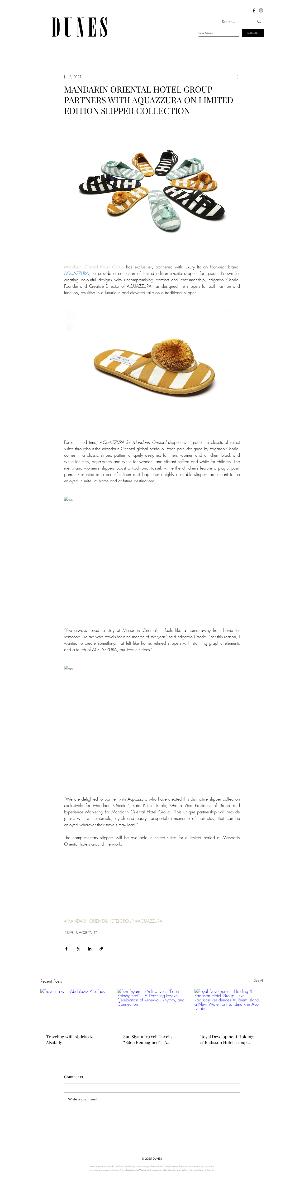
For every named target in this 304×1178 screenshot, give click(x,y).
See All (259, 980)
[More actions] (237, 76)
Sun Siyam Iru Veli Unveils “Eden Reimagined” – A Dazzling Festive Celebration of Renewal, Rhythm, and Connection (150, 1039)
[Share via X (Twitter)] (78, 948)
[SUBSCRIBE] (253, 33)
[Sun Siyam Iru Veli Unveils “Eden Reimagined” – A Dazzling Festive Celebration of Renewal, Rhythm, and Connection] (152, 1008)
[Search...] (233, 21)
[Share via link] (101, 948)
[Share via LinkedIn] (89, 948)
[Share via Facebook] (66, 948)
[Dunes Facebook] (253, 10)
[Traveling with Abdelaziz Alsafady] (74, 1008)
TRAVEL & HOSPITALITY (81, 932)
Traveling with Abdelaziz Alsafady (69, 1039)
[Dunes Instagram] (261, 10)
